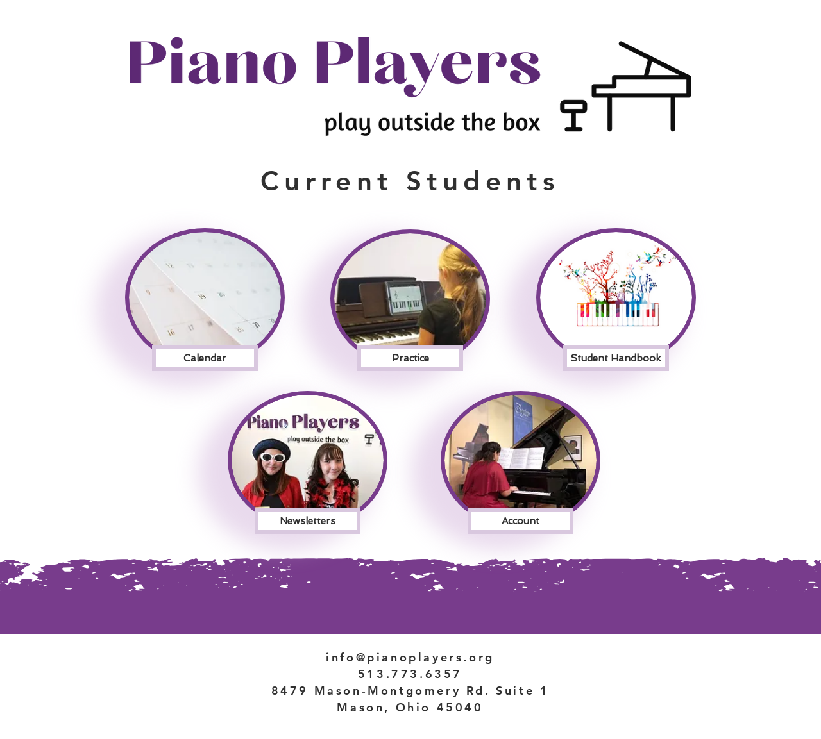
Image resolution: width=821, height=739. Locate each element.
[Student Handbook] (616, 358)
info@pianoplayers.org (410, 657)
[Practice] (410, 358)
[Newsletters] (307, 521)
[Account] (520, 521)
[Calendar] (205, 358)
